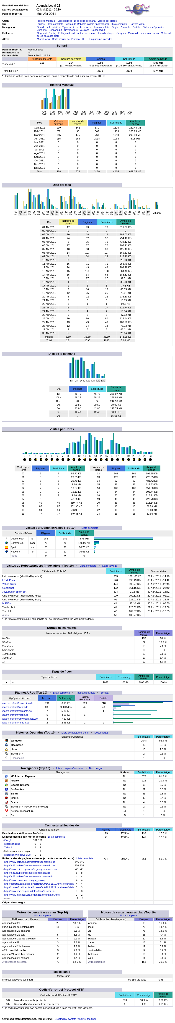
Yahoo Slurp (9, 584)
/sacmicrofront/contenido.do (17, 703)
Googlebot (8, 587)
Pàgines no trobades (101, 39)
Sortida (136, 27)
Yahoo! (8, 847)
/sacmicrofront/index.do (15, 707)
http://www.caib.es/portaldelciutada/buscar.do (29, 891)
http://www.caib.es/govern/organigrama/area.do (30, 869)
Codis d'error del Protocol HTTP (69, 39)
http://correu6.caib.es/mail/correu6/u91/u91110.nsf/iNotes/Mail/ (39, 883)
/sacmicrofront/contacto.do (17, 711)
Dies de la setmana (84, 20)
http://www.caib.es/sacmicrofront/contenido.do (29, 861)
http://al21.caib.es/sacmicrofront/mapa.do (27, 872)
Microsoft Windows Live (17, 854)
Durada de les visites (48, 27)
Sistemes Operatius (153, 27)
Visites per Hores (107, 20)
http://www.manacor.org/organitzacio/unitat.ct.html (32, 894)
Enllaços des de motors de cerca (76, 33)
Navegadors (70, 30)
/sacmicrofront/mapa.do (15, 714)
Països (41, 24)
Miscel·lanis (43, 39)
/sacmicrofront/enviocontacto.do (20, 718)
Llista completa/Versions (75, 732)
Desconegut (55, 30)
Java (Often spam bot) (14, 591)
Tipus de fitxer (70, 27)
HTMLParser (9, 580)
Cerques (121, 33)
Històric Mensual (46, 20)
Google (8, 840)
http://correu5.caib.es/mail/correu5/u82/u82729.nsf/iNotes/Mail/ (39, 887)
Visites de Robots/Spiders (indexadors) (87, 24)
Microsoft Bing (12, 843)
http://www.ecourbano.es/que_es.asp (24, 880)
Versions (41, 30)
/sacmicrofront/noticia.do (15, 722)
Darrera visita (137, 24)
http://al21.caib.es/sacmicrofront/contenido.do (29, 865)
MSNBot (7, 603)
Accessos (85, 27)
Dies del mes (64, 20)
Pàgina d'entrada (120, 27)
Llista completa (55, 24)
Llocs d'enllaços (105, 33)
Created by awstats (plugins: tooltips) (75, 1019)
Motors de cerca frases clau (143, 33)
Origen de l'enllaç (46, 33)
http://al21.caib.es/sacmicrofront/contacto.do (28, 876)
